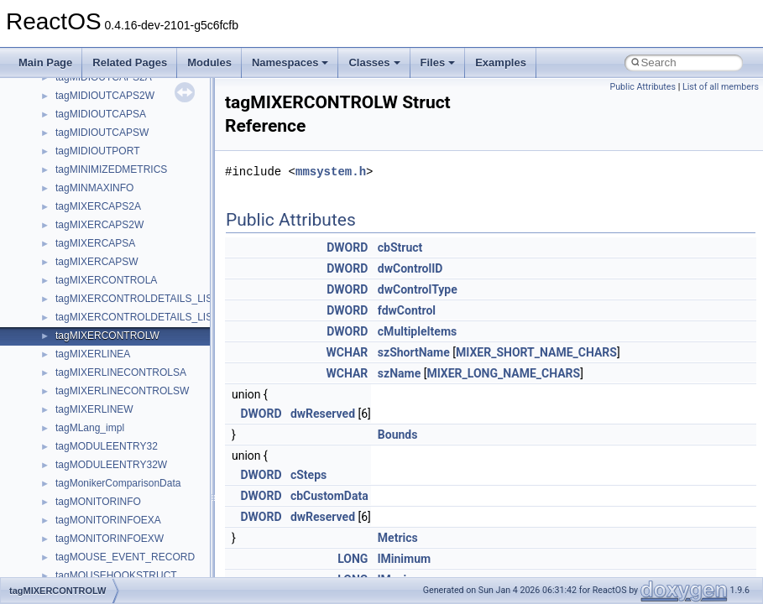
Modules (209, 62)
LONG (352, 558)
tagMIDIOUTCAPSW (102, 132)
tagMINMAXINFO (94, 188)
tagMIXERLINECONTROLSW (122, 391)
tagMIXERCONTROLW (107, 335)
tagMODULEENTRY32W (111, 465)
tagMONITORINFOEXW (109, 538)
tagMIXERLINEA (92, 354)
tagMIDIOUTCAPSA (100, 114)
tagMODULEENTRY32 (106, 446)
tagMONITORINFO (98, 502)
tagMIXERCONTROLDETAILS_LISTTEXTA (152, 299)
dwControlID (410, 268)
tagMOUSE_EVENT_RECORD (125, 557)
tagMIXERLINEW (94, 409)
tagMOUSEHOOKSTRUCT (116, 575)
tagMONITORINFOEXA (108, 520)
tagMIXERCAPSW (96, 262)
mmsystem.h (330, 172)
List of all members (720, 86)
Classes (374, 62)
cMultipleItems (417, 331)
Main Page (45, 62)
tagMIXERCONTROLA (106, 280)
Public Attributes (642, 86)
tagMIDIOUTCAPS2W (104, 96)
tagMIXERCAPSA (95, 243)
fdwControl (407, 310)
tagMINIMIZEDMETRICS (111, 169)
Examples (500, 62)
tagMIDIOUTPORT (97, 151)
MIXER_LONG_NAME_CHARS (503, 373)
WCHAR (347, 352)
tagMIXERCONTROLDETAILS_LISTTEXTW (154, 317)
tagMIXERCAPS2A (98, 206)
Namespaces (290, 62)
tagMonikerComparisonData (117, 483)
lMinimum (404, 558)
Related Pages (129, 62)
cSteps (308, 475)
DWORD (347, 247)
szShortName (414, 352)
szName (399, 373)
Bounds (398, 434)
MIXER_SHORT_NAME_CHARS (536, 352)
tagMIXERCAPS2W (99, 225)
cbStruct (400, 247)
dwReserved (322, 413)
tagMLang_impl (89, 428)
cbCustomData (329, 495)
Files (438, 62)
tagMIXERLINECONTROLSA (120, 372)
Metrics (398, 537)
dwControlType (417, 289)
